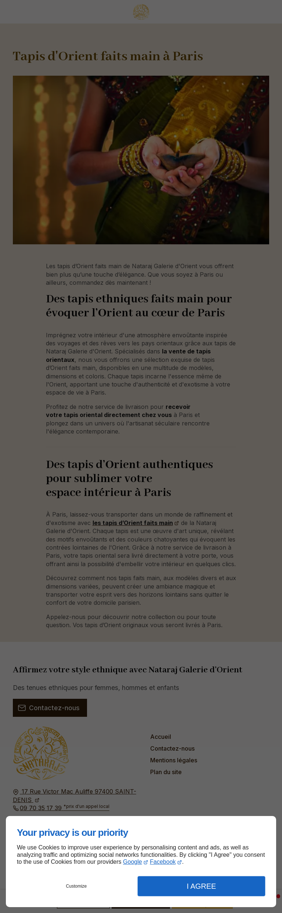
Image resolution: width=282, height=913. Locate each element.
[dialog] (141, 861)
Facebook (163, 862)
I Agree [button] (201, 886)
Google (132, 862)
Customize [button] (76, 886)
